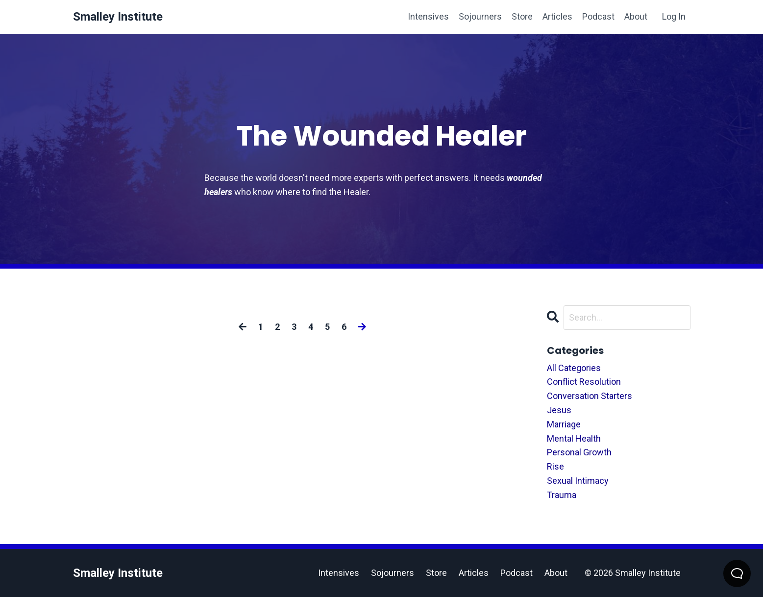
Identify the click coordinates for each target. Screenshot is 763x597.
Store (522, 16)
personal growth (579, 452)
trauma (561, 495)
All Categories (574, 368)
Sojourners (480, 16)
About (635, 16)
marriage (564, 424)
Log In (674, 16)
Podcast (598, 16)
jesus (559, 410)
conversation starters (589, 396)
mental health (574, 438)
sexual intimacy (578, 480)
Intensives (428, 16)
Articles (557, 16)
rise (555, 466)
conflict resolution (584, 381)
